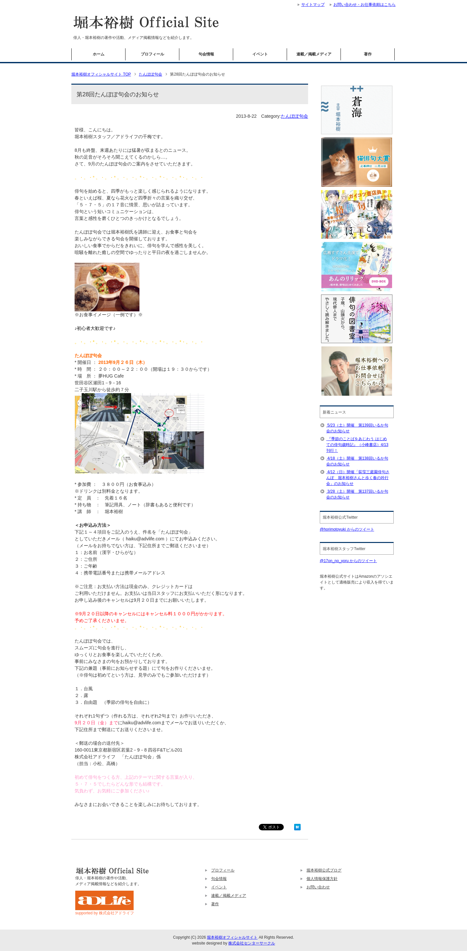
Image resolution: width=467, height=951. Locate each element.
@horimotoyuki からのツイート (347, 529)
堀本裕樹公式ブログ (323, 870)
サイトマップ (313, 4)
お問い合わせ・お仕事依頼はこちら (364, 4)
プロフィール (152, 54)
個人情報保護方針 (322, 878)
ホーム (98, 54)
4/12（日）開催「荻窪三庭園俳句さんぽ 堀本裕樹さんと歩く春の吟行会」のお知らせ (357, 478)
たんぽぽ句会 (294, 116)
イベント (260, 54)
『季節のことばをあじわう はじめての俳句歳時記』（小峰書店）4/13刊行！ (357, 445)
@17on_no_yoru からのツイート (348, 561)
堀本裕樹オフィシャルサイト (232, 937)
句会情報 (206, 54)
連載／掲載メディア (313, 54)
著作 (368, 54)
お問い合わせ (318, 887)
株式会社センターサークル (251, 943)
